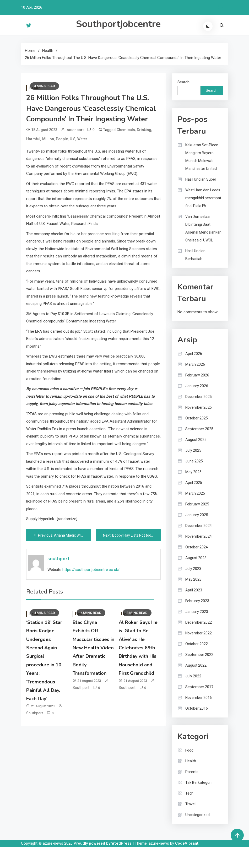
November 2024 (198, 536)
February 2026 (197, 375)
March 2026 (195, 364)
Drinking (144, 130)
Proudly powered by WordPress (103, 843)
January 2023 (196, 611)
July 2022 (193, 676)
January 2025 (196, 515)
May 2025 (193, 472)
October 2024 (196, 547)
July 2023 (193, 569)
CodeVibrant (186, 843)
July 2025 (193, 450)
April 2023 (193, 590)
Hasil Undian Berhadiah (195, 255)
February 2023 (197, 601)
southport (75, 130)
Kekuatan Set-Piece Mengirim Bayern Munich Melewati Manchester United (201, 157)
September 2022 (199, 654)
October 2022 (196, 644)
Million (48, 139)
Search (183, 82)
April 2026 (193, 354)
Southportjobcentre (118, 24)
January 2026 (196, 386)
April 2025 (193, 483)
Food (189, 750)
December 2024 (198, 526)
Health (190, 761)
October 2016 (196, 708)
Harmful (33, 139)
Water (82, 139)
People (62, 139)
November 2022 (198, 633)
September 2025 (199, 429)
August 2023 (196, 558)
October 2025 (196, 418)
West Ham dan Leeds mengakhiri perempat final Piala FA (203, 198)
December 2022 (198, 622)
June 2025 (194, 461)
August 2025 (196, 440)
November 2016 (198, 697)
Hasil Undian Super (200, 179)
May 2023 (193, 579)
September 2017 (199, 687)
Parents (191, 772)
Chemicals (126, 130)
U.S (72, 139)
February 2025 (197, 504)
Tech (189, 793)
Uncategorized (197, 815)
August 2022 (196, 665)
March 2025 (195, 493)
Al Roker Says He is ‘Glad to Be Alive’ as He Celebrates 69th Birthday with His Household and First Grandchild (138, 647)
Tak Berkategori (198, 782)
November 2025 (198, 407)
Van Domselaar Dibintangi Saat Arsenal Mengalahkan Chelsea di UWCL (203, 228)
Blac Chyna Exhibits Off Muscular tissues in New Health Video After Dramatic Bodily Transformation (93, 647)
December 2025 (198, 397)
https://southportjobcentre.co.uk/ (91, 569)
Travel (190, 804)
